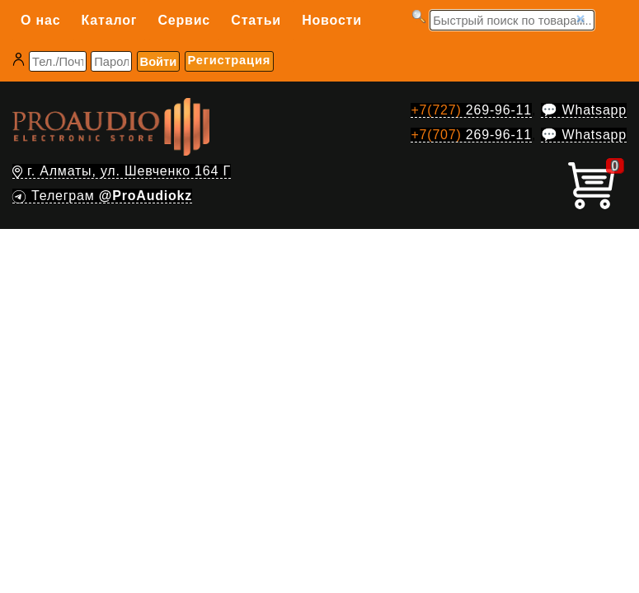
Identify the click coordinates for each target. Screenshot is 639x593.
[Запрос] (512, 20)
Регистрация (229, 60)
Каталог (110, 20)
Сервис (183, 20)
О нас (40, 20)
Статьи (256, 20)
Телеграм (102, 196)
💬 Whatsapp (584, 110)
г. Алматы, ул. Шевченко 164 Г (121, 171)
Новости (332, 20)
